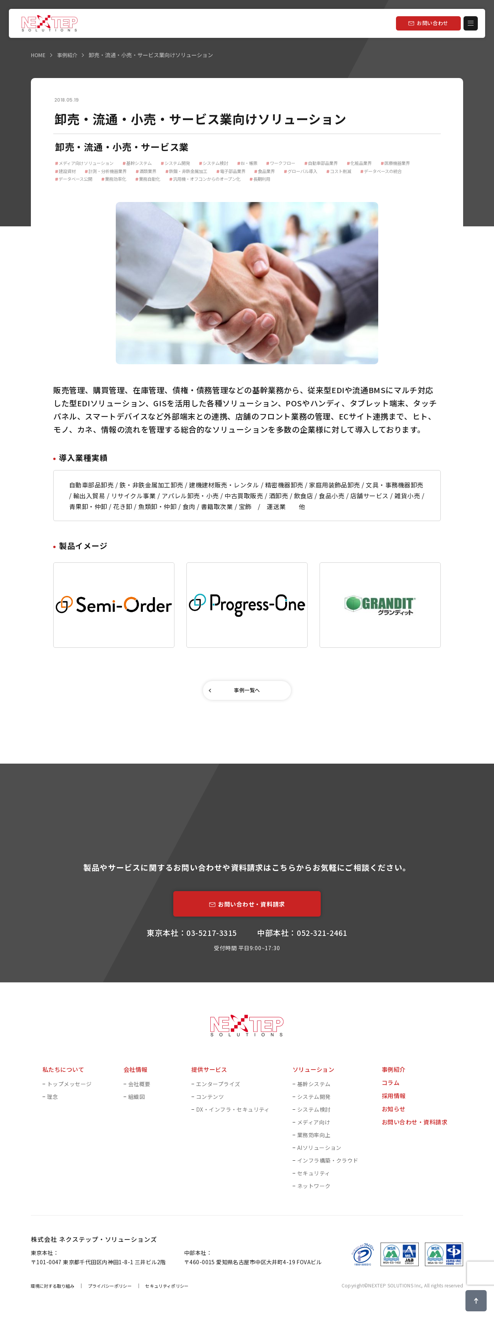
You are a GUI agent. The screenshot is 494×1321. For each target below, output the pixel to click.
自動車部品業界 (343, 163)
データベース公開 (130, 180)
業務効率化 (173, 180)
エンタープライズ (218, 1088)
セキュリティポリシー (178, 1290)
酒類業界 (194, 171)
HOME (38, 55)
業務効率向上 (314, 1139)
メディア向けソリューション (86, 163)
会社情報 (136, 1073)
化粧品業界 (384, 163)
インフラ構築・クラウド (328, 1165)
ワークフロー (299, 163)
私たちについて (64, 1073)
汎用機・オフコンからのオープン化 (272, 180)
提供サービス (210, 1073)
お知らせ (394, 1113)
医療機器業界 (70, 171)
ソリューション (315, 1073)
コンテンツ (210, 1101)
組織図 (136, 1101)
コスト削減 (403, 171)
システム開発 (185, 163)
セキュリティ (313, 1178)
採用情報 (394, 1100)
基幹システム (144, 163)
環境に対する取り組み (55, 1290)
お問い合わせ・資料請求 (417, 1126)
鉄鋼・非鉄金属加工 (238, 171)
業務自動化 (210, 180)
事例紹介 (69, 55)
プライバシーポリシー (116, 1290)
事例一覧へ (247, 692)
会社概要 (139, 1088)
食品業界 (323, 171)
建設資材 (107, 171)
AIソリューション (319, 1152)
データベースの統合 (77, 180)
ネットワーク (314, 1190)
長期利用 (331, 180)
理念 (52, 1101)
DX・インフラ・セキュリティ (233, 1114)
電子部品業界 (286, 171)
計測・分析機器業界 (151, 171)
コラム (391, 1087)
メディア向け (313, 1127)
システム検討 (226, 163)
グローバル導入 (362, 171)
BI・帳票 (263, 163)
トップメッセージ (69, 1088)
